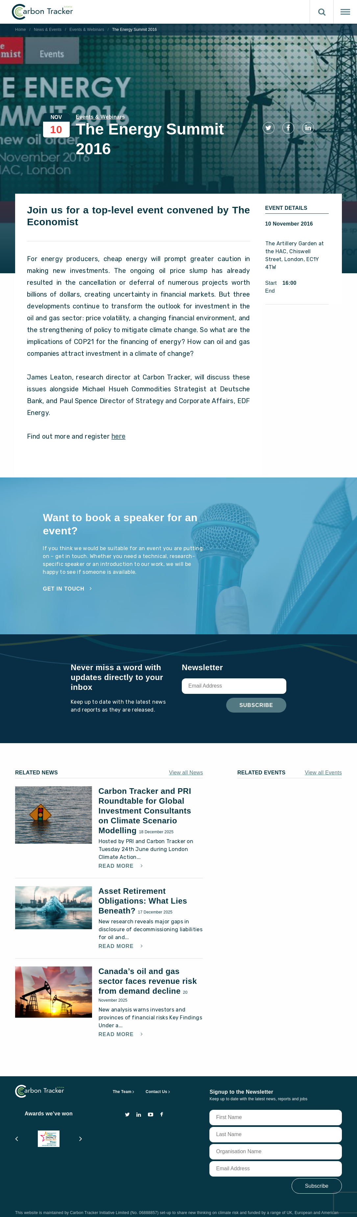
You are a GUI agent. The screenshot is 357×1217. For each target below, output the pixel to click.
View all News (186, 753)
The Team (122, 1072)
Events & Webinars (86, 29)
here (118, 417)
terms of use (61, 1205)
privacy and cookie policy (111, 1205)
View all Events (323, 753)
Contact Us (156, 1072)
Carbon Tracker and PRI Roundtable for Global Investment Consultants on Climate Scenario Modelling (145, 791)
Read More (117, 847)
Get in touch (63, 569)
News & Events (47, 29)
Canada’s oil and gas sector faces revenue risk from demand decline (148, 962)
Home (20, 29)
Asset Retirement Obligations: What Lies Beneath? (143, 881)
